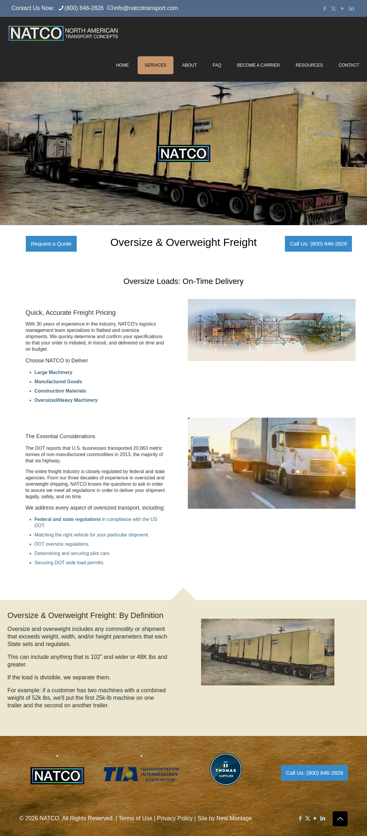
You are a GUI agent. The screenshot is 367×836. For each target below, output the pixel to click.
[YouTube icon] (342, 8)
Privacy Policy (175, 818)
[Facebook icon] (324, 8)
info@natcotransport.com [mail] (146, 8)
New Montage (234, 818)
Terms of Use (135, 818)
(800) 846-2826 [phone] (84, 8)
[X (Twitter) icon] (333, 8)
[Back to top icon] (340, 818)
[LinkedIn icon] (351, 8)
